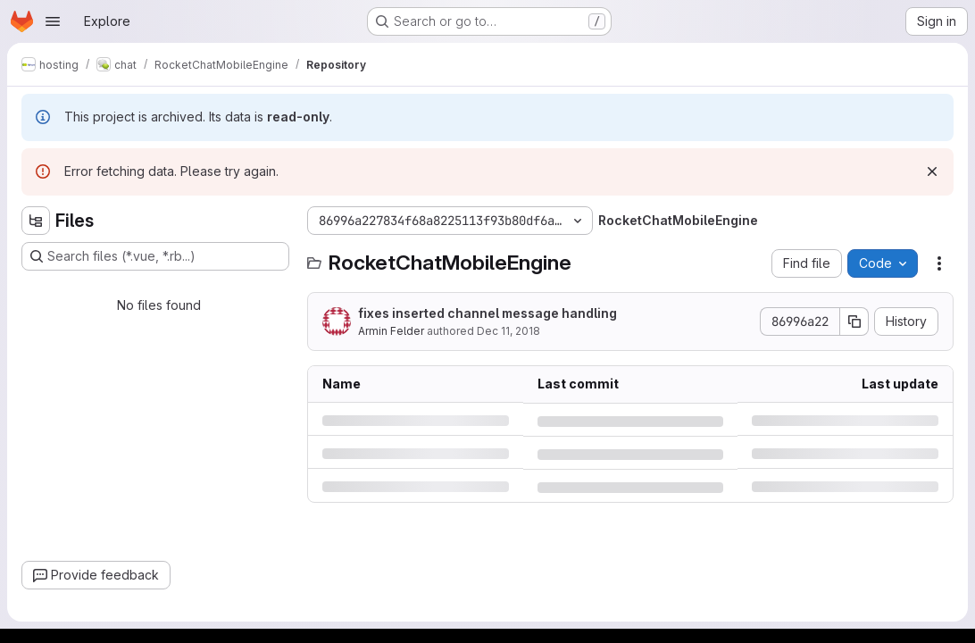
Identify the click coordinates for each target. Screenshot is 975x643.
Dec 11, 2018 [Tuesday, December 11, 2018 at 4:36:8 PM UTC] (508, 331)
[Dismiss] (932, 171)
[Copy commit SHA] (854, 321)
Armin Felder (391, 331)
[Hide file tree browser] (35, 220)
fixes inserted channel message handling (487, 313)
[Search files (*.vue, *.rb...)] (155, 256)
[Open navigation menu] (52, 21)
